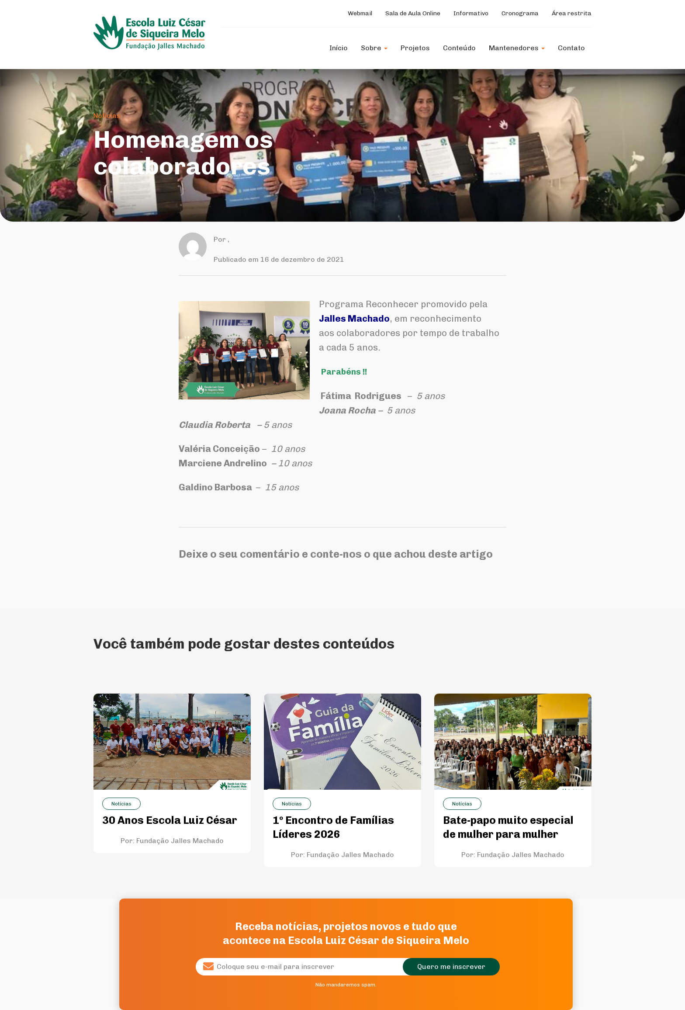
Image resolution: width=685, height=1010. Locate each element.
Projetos (415, 48)
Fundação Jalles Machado (180, 840)
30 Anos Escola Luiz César (169, 820)
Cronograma (520, 13)
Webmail (360, 13)
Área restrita (572, 13)
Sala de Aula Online (412, 13)
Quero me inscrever (451, 966)
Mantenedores (517, 48)
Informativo (470, 13)
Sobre (374, 48)
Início (338, 48)
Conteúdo (459, 48)
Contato (571, 48)
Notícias (107, 115)
